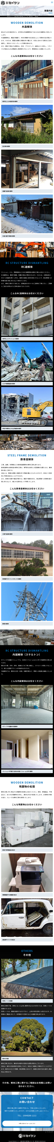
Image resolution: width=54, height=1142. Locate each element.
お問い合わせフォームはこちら (27, 1123)
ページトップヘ (49, 1132)
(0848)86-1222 (29, 1115)
